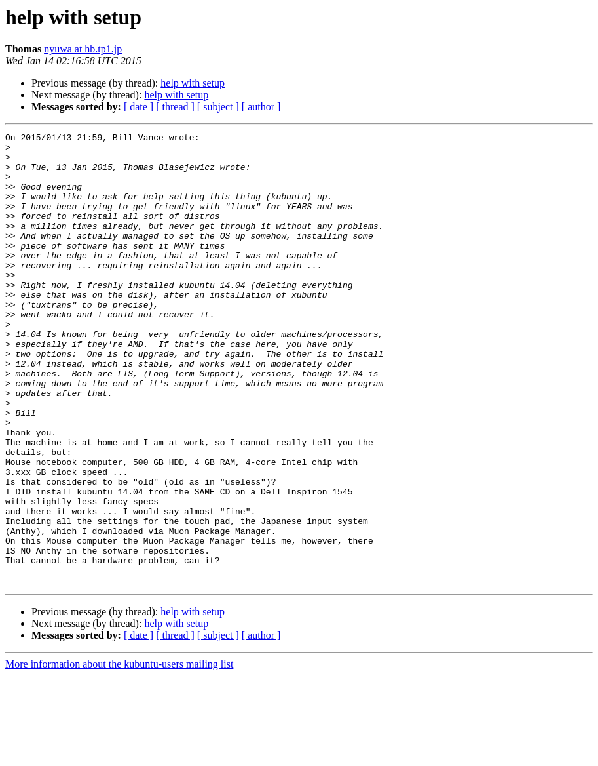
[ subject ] (218, 106)
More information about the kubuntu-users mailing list (119, 754)
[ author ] (261, 106)
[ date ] (138, 106)
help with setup (192, 83)
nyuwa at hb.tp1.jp (83, 48)
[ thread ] (175, 106)
